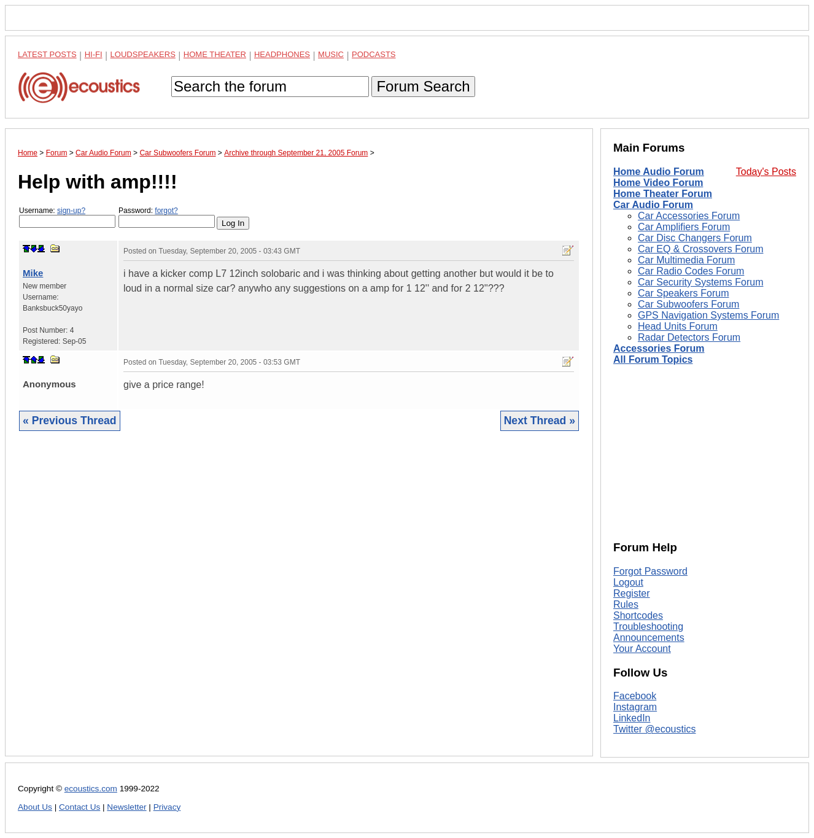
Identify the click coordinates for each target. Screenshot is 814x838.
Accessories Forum (659, 348)
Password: (166, 217)
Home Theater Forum (662, 193)
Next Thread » (539, 420)
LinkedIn (632, 718)
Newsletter (126, 807)
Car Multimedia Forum (686, 260)
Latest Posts (47, 54)
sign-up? (71, 210)
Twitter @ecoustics (654, 729)
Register (631, 593)
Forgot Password (650, 571)
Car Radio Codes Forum (691, 271)
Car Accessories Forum (689, 216)
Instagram (635, 707)
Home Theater (215, 54)
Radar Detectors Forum (689, 337)
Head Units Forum (678, 326)
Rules (625, 604)
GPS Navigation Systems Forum (708, 315)
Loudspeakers (143, 54)
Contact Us (79, 807)
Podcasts (374, 54)
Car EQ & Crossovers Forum (700, 249)
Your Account (642, 648)
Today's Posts (766, 171)
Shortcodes (638, 615)
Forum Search (423, 86)
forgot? (166, 210)
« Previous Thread (70, 420)
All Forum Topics (652, 359)
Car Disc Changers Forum (695, 238)
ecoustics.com (90, 788)
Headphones (282, 54)
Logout (628, 582)
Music (331, 54)
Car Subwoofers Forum (688, 304)
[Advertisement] (299, 602)
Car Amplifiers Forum (684, 227)
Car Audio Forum (653, 205)
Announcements (648, 637)
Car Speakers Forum (683, 293)
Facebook (634, 696)
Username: (67, 217)
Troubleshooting (648, 626)
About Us (35, 807)
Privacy (167, 807)
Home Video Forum (658, 182)
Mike (33, 273)
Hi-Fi (94, 54)
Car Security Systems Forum (700, 282)
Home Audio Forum (658, 171)
